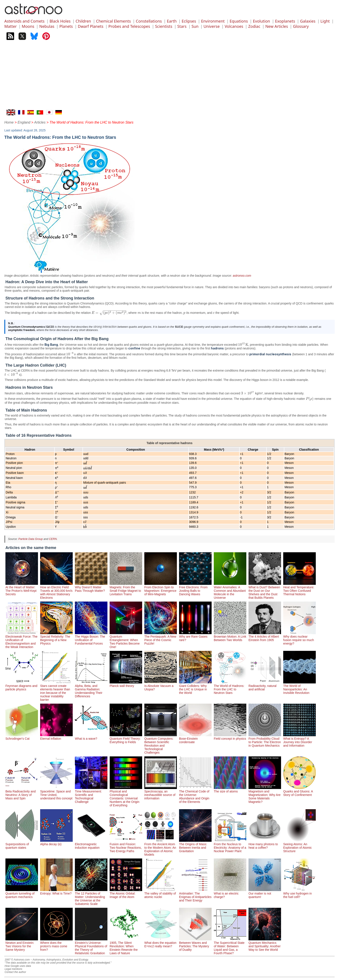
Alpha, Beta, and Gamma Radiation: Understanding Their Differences (91, 689)
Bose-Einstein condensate (195, 738)
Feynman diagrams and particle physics (21, 686)
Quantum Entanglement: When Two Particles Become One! (126, 640)
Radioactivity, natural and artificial (264, 686)
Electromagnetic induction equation (91, 844)
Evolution (261, 21)
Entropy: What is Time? (56, 891)
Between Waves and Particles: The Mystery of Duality (195, 944)
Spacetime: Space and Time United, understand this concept (56, 793)
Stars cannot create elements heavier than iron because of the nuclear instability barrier (56, 691)
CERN (53, 539)
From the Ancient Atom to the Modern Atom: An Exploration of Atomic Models (160, 847)
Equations (239, 21)
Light (325, 21)
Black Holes (60, 21)
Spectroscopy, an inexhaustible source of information (160, 793)
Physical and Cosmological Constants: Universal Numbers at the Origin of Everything (126, 796)
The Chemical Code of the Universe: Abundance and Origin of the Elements (195, 795)
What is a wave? (91, 736)
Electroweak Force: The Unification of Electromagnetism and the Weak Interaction (21, 640)
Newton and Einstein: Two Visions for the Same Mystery (21, 944)
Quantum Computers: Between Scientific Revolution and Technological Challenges (160, 743)
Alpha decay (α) (56, 842)
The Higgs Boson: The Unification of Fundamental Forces (91, 638)
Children (83, 21)
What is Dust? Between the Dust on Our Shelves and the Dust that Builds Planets (264, 590)
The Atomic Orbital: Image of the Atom (126, 893)
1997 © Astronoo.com (17, 959)
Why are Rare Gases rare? (195, 636)
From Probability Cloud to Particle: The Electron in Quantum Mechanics (264, 740)
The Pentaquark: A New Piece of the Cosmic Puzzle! (160, 638)
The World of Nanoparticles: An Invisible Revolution (299, 688)
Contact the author (15, 972)
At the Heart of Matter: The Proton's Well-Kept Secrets (21, 589)
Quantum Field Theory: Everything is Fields (126, 738)
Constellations (149, 21)
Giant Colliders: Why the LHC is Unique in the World (195, 688)
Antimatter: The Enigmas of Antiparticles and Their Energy (195, 895)
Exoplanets (285, 21)
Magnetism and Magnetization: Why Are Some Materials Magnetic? (264, 795)
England (24, 122)
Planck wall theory (126, 684)
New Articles (276, 26)
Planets (66, 26)
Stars (182, 26)
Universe (212, 26)
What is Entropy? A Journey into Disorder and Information (299, 740)
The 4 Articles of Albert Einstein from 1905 (264, 636)
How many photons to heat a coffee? (264, 844)
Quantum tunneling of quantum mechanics (21, 893)
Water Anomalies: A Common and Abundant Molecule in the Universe (230, 590)
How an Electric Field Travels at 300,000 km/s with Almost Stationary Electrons (56, 590)
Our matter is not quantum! (264, 893)
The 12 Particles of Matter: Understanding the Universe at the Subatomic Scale (91, 897)
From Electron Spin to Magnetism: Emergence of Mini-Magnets (160, 589)
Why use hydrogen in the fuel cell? (299, 893)
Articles (39, 122)
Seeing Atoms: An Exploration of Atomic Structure (299, 846)
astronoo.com (242, 275)
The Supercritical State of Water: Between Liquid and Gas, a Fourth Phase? (230, 946)
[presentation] (109, 312)
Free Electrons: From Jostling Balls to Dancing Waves (195, 589)
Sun (194, 26)
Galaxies (308, 21)
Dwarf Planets (91, 26)
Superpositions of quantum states (21, 844)
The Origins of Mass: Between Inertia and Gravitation (195, 846)
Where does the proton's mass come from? (56, 944)
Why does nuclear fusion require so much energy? (299, 638)
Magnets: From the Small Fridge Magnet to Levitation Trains (126, 589)
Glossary (301, 26)
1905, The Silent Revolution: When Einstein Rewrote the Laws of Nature (126, 946)
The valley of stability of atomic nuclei (160, 893)
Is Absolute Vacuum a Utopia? (160, 686)
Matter (10, 26)
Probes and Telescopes (129, 26)
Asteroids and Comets (24, 21)
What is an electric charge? (230, 893)
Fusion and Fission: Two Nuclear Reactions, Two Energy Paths (126, 846)
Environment (213, 21)
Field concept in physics (230, 736)
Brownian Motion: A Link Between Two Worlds (230, 636)
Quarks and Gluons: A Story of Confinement (299, 791)
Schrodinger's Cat (21, 736)
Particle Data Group (30, 539)
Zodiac (254, 26)
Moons (28, 26)
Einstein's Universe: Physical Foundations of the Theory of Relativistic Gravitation (91, 946)
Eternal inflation (56, 736)
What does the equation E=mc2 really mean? (160, 943)
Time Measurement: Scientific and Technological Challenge (91, 795)
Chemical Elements (113, 21)
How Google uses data (18, 965)
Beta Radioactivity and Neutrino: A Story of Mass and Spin (21, 793)
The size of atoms (230, 789)
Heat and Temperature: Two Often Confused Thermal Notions (299, 589)
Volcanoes (234, 26)
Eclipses (189, 21)
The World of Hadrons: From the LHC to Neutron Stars (230, 688)
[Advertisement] (169, 76)
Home (9, 122)
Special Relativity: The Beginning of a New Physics (56, 638)
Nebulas (46, 26)
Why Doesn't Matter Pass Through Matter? (91, 587)
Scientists (163, 26)
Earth (172, 21)
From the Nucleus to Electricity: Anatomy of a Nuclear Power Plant (230, 846)
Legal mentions (13, 969)
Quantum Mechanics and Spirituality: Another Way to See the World (264, 944)
